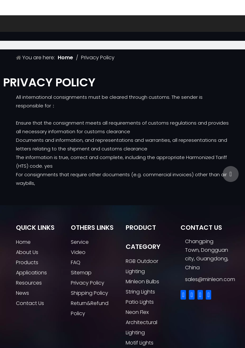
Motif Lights (139, 342)
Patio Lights (140, 302)
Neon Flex (137, 312)
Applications (31, 272)
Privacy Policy (87, 282)
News (22, 293)
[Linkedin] (191, 295)
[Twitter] (200, 295)
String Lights (140, 291)
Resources (29, 282)
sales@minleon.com (210, 279)
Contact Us (30, 303)
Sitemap (81, 272)
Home (23, 242)
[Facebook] (183, 295)
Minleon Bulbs (142, 281)
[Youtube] (208, 295)
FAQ (75, 262)
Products (27, 262)
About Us (27, 252)
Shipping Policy (89, 293)
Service (80, 242)
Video (78, 252)
